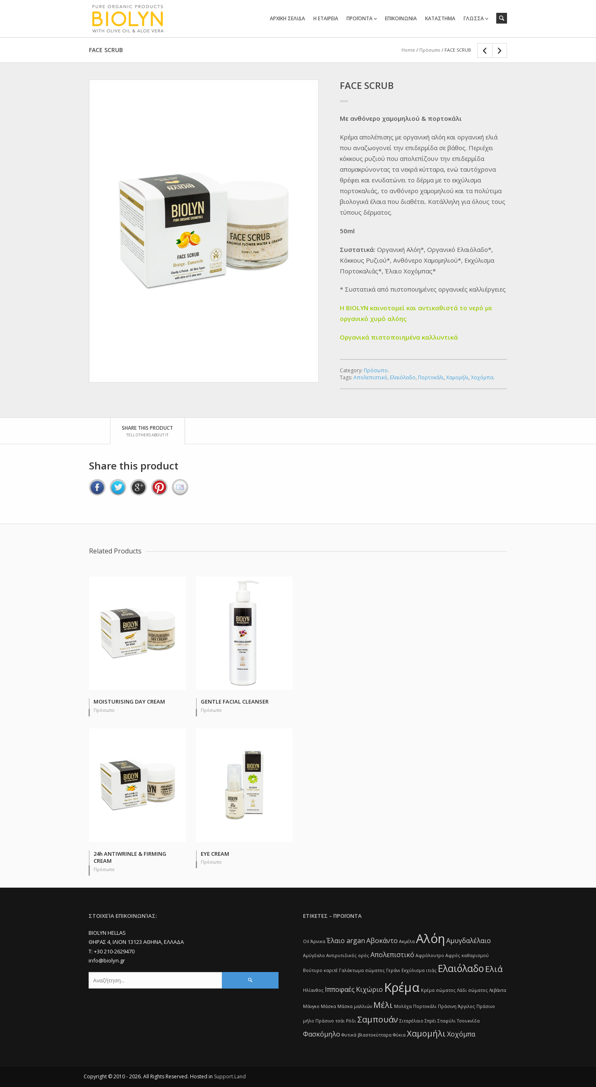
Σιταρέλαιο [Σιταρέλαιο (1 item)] (411, 1021)
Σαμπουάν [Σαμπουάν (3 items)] (377, 1019)
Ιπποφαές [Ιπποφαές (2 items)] (340, 989)
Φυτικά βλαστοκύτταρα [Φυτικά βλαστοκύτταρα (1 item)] (366, 1035)
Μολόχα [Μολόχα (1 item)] (403, 1006)
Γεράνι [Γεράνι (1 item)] (393, 970)
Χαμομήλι (457, 377)
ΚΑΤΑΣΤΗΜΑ (440, 18)
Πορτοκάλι (431, 377)
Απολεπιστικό (370, 377)
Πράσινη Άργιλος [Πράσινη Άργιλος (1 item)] (456, 1006)
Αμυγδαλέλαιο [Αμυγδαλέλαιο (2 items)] (468, 940)
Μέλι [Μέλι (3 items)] (383, 1004)
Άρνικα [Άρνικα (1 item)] (317, 941)
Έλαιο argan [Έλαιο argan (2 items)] (346, 940)
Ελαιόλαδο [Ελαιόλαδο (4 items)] (461, 968)
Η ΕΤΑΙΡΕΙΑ (325, 18)
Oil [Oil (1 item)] (306, 941)
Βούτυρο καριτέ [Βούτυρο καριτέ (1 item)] (320, 970)
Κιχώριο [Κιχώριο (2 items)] (369, 989)
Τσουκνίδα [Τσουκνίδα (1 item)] (468, 1021)
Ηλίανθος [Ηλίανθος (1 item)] (313, 990)
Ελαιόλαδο (403, 377)
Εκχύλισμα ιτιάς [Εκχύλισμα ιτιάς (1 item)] (419, 970)
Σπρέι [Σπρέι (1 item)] (430, 1021)
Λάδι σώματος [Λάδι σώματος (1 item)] (472, 990)
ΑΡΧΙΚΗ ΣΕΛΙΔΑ (287, 18)
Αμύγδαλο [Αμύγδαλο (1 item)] (314, 955)
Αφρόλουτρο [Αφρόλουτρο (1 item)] (430, 955)
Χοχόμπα (482, 377)
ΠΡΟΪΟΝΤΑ (359, 18)
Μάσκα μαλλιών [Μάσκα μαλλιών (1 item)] (354, 1006)
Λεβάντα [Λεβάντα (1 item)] (497, 990)
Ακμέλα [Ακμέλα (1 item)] (407, 941)
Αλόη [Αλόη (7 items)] (430, 938)
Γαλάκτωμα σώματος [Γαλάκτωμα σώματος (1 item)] (362, 970)
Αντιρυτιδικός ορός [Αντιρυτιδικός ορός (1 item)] (347, 955)
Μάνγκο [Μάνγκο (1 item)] (311, 1006)
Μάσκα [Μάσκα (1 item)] (328, 1006)
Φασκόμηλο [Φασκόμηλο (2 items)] (321, 1034)
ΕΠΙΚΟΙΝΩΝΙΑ (401, 18)
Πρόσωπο (429, 50)
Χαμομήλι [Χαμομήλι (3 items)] (426, 1033)
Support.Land (230, 1076)
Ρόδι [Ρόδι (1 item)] (351, 1021)
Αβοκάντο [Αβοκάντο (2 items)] (382, 940)
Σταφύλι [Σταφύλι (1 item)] (446, 1021)
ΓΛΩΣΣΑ (474, 18)
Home (408, 50)
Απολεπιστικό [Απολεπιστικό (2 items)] (392, 954)
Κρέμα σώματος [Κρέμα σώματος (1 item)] (438, 990)
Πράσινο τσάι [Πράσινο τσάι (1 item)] (330, 1021)
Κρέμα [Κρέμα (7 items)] (402, 987)
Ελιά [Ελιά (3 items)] (493, 968)
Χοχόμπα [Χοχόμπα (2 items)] (461, 1034)
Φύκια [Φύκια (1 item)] (399, 1035)
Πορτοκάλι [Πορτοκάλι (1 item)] (425, 1006)
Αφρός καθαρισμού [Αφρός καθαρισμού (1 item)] (467, 955)
